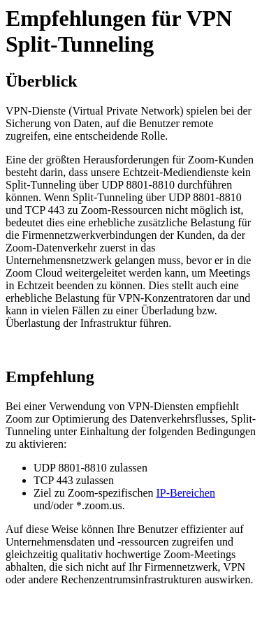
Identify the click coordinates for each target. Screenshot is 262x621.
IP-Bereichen (186, 493)
